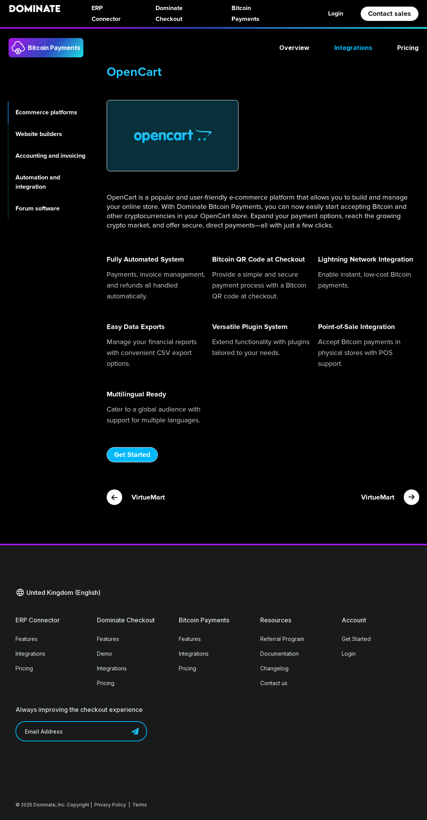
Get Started (132, 454)
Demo (104, 653)
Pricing (407, 48)
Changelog (274, 668)
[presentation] (74, 764)
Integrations (353, 48)
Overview (294, 48)
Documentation (279, 653)
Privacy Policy (110, 805)
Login (335, 13)
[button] (58, 592)
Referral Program (282, 639)
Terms (139, 805)
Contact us (273, 683)
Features (27, 639)
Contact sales (389, 14)
